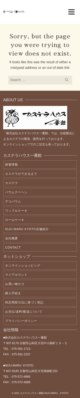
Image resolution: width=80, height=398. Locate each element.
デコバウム (13, 201)
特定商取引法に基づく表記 (24, 302)
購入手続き (13, 293)
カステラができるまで (21, 173)
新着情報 (11, 164)
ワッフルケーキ (16, 210)
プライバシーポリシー (21, 321)
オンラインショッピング (22, 265)
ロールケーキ (14, 220)
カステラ (11, 183)
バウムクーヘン (16, 192)
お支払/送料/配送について (23, 311)
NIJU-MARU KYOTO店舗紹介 (27, 229)
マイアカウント (16, 274)
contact (13, 247)
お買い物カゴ (14, 284)
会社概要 (11, 238)
